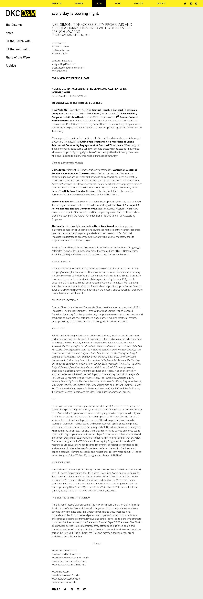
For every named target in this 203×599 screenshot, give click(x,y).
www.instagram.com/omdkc (66, 578)
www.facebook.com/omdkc (66, 575)
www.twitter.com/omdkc (64, 582)
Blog (99, 3)
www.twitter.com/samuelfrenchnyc (69, 561)
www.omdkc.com (60, 571)
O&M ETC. (161, 3)
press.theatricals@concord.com (68, 67)
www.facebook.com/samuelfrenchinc (71, 557)
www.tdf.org (58, 455)
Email (84, 589)
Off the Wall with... (18, 49)
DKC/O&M (21, 13)
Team (118, 3)
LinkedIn (78, 589)
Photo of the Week (18, 57)
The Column (14, 25)
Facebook (191, 3)
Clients (79, 3)
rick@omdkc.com (60, 50)
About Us (56, 3)
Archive (11, 65)
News (9, 33)
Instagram (196, 4)
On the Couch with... (19, 41)
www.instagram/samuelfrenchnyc (69, 564)
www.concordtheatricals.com (66, 554)
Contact (138, 3)
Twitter (185, 4)
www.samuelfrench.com (64, 550)
